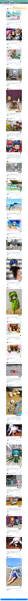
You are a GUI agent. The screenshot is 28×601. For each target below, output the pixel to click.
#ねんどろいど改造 (12, 157)
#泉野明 (17, 419)
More (14, 599)
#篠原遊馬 (20, 419)
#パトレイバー (16, 157)
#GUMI (17, 317)
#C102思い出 (11, 381)
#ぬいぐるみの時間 (10, 491)
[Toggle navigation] (1, 1)
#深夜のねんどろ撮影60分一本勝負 (11, 22)
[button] (27, 1)
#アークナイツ (14, 43)
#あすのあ (19, 157)
